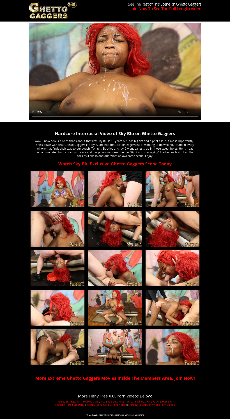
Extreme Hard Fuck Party (69, 404)
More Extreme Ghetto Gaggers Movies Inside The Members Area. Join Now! (115, 378)
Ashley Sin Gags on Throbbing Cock (78, 401)
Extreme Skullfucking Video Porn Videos (151, 404)
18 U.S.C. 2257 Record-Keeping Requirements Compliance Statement (115, 415)
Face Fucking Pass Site (159, 401)
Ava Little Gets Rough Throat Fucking (122, 401)
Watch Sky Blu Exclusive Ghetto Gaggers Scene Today (115, 164)
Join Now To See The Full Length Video (165, 8)
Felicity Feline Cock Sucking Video (106, 404)
